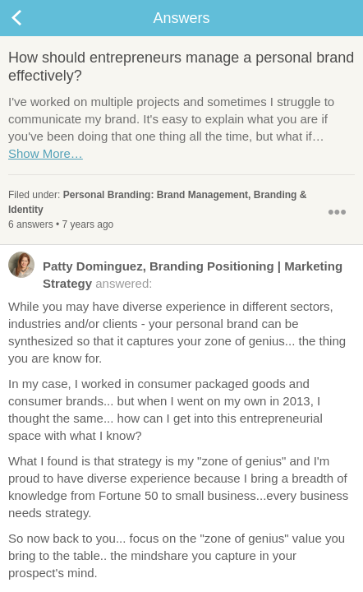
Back (33, 18)
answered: (175, 273)
